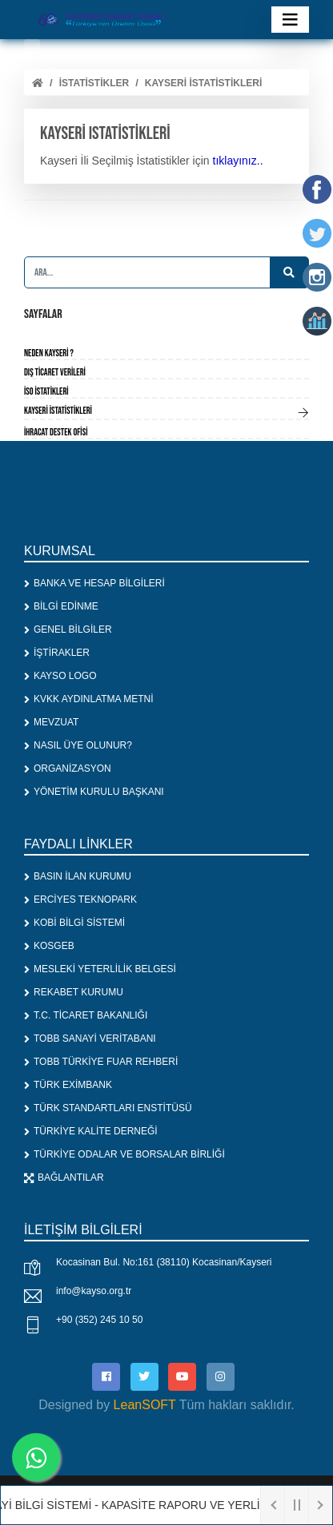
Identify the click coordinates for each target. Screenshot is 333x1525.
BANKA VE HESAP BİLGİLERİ (94, 583)
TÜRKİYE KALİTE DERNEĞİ (91, 1131)
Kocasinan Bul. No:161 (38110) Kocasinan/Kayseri (164, 1262)
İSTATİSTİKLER (94, 83)
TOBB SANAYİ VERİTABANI (90, 1038)
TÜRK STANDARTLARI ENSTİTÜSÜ (108, 1108)
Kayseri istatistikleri (203, 83)
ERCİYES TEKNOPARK (80, 899)
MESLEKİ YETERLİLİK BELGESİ (100, 969)
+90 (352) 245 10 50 (99, 1319)
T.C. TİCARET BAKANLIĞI (85, 1015)
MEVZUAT (51, 722)
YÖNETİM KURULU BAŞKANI (94, 791)
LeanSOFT (145, 1405)
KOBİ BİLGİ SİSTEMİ (74, 922)
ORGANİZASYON (67, 768)
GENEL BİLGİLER (68, 629)
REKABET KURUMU (73, 992)
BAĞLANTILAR (64, 1177)
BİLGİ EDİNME (61, 606)
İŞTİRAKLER (57, 652)
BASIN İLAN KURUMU (77, 876)
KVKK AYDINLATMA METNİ (89, 699)
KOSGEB (49, 945)
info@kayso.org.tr (93, 1291)
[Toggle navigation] (290, 19)
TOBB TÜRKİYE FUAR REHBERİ (101, 1061)
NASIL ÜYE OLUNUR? (78, 745)
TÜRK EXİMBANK (68, 1084)
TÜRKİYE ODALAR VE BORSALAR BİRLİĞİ (124, 1154)
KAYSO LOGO (60, 675)
